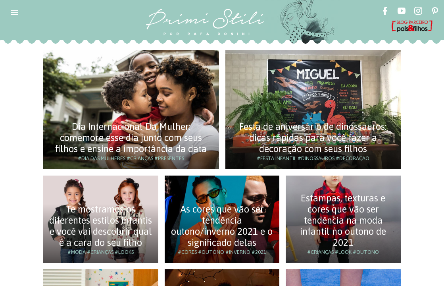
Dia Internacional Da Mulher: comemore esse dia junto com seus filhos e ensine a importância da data (131, 137)
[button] (14, 12)
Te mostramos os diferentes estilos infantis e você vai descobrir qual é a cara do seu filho (100, 226)
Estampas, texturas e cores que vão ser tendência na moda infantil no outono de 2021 (343, 220)
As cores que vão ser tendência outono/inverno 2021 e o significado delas (222, 226)
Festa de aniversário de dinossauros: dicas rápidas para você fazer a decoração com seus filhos (312, 137)
